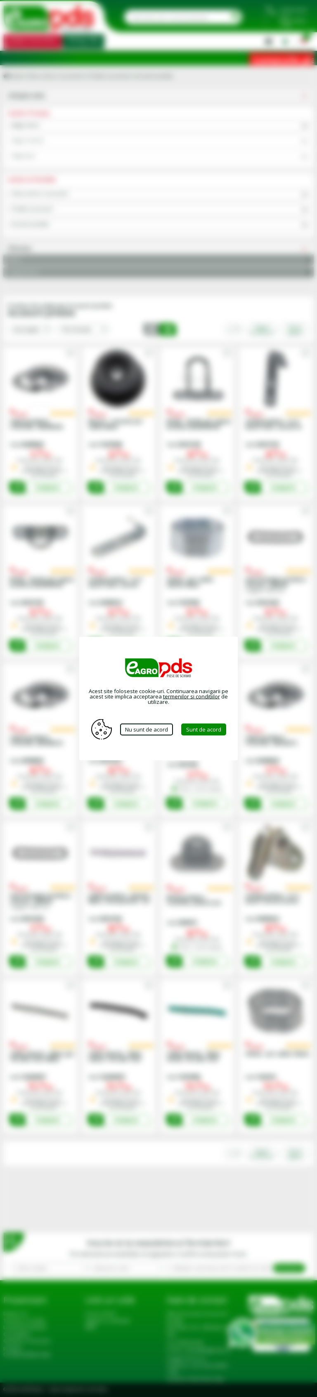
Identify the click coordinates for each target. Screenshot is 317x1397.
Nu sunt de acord (146, 729)
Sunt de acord (203, 729)
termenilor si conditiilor (191, 696)
